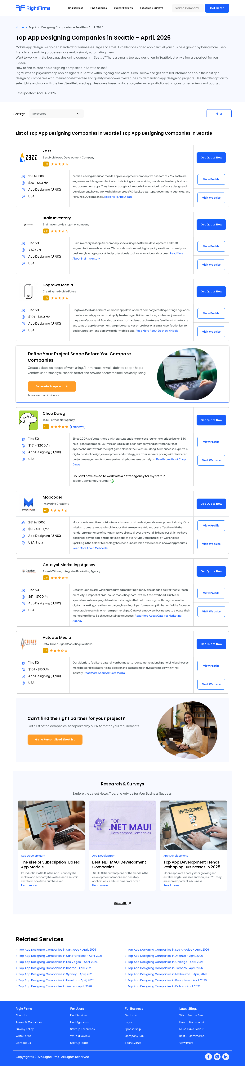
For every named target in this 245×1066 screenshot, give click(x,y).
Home (20, 27)
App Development (33, 856)
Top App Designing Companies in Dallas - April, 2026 (163, 986)
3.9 (46, 231)
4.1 (45, 510)
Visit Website (211, 198)
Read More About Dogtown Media (157, 330)
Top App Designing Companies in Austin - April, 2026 (54, 986)
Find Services (78, 1015)
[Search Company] (188, 8)
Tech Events (133, 1043)
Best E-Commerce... (192, 1036)
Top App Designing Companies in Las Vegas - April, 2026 (57, 962)
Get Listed (217, 8)
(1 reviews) (78, 427)
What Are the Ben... (192, 1015)
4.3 (46, 426)
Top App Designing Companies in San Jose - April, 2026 (56, 950)
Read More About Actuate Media (104, 672)
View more (186, 1043)
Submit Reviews (123, 8)
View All (122, 903)
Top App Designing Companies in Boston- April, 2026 (54, 968)
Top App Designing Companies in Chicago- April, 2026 (164, 962)
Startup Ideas (79, 1043)
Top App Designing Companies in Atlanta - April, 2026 (164, 956)
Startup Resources (82, 1029)
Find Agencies (79, 1022)
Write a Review (80, 1036)
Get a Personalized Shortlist (55, 739)
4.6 (46, 298)
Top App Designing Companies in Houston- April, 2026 (55, 980)
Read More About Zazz (118, 196)
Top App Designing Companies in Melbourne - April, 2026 (166, 974)
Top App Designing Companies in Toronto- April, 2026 (164, 968)
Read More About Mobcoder (90, 548)
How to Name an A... (192, 1022)
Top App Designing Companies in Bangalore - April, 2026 (166, 980)
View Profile (211, 179)
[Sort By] (56, 113)
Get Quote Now (211, 157)
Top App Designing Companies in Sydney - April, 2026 (54, 974)
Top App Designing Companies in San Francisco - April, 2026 (59, 956)
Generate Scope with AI (52, 386)
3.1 (45, 650)
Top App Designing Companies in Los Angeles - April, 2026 (167, 950)
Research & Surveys (151, 8)
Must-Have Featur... (192, 1029)
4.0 (46, 164)
